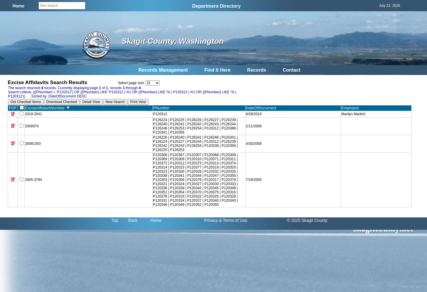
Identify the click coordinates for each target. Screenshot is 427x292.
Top (114, 220)
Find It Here (217, 70)
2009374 (32, 126)
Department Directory (216, 6)
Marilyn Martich (353, 114)
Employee (351, 108)
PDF (13, 108)
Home (155, 220)
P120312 (160, 114)
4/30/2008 (254, 144)
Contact (291, 70)
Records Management (163, 70)
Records (256, 70)
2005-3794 (33, 180)
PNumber (162, 108)
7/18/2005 (254, 180)
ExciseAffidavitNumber (47, 108)
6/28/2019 (254, 114)
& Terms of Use (233, 220)
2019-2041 (33, 114)
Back (132, 220)
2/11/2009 (254, 126)
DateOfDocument (262, 108)
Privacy (211, 220)
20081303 (33, 144)
